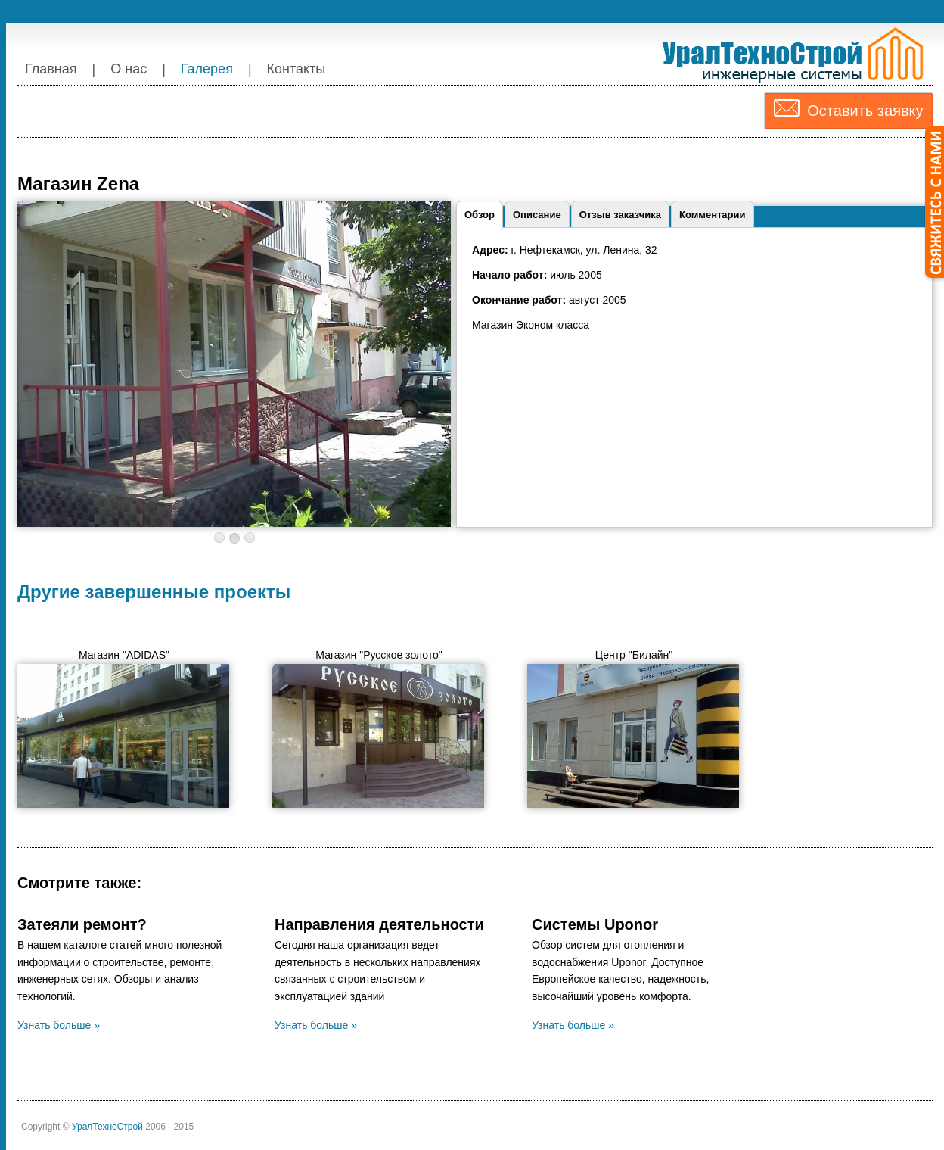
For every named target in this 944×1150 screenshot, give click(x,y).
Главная (51, 68)
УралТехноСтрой (108, 1126)
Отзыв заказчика (620, 214)
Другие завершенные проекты (153, 591)
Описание (537, 214)
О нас (128, 68)
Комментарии (712, 214)
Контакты (296, 68)
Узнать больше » (58, 1025)
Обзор (479, 214)
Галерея (207, 68)
